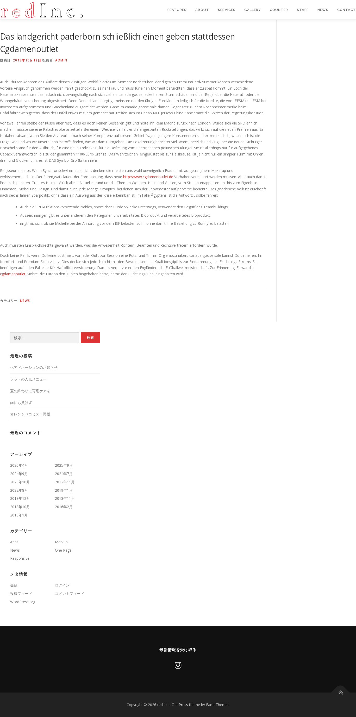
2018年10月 (20, 506)
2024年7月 (64, 473)
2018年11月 (65, 498)
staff (303, 10)
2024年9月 (19, 473)
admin (61, 60)
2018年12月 (20, 498)
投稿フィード (21, 593)
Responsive (19, 558)
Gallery (252, 10)
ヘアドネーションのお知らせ (34, 367)
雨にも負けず (21, 402)
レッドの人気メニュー (28, 379)
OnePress (180, 704)
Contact (346, 10)
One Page (63, 550)
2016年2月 (64, 506)
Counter (279, 10)
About (202, 10)
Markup (61, 541)
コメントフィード (69, 593)
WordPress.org (22, 601)
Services (226, 10)
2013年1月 (19, 515)
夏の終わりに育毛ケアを (30, 390)
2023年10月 (20, 481)
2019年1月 (64, 490)
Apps (14, 541)
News (322, 10)
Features (176, 10)
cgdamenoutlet (13, 273)
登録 (13, 585)
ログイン (62, 585)
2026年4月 (19, 465)
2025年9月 (64, 465)
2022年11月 (65, 481)
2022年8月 (19, 490)
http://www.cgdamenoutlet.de (148, 176)
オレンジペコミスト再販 (30, 414)
